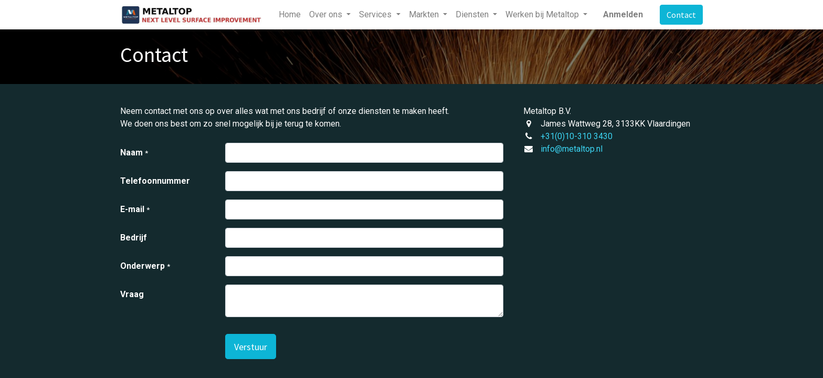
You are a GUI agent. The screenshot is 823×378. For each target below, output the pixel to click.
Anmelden (623, 14)
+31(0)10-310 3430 (577, 136)
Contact (681, 14)
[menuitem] (290, 14)
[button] (250, 346)
